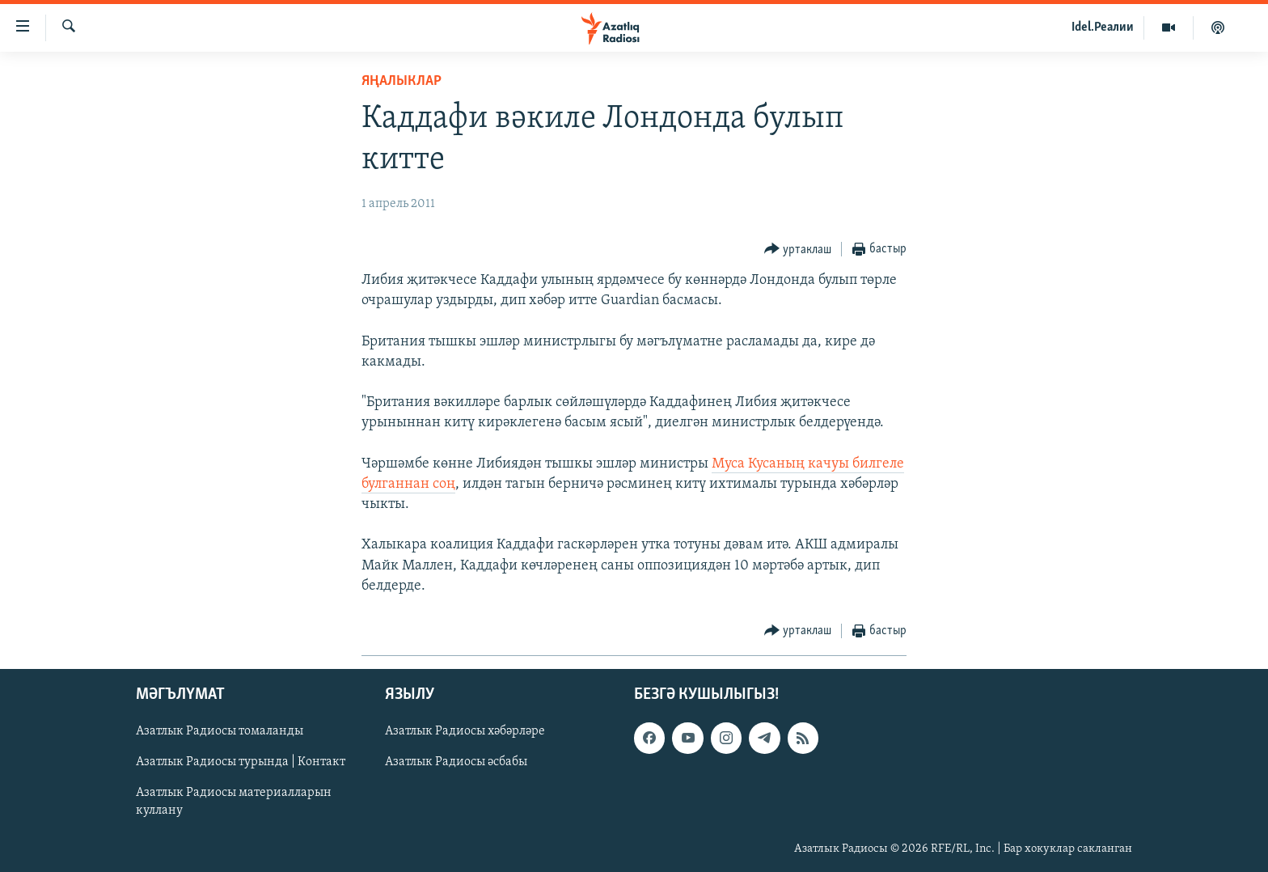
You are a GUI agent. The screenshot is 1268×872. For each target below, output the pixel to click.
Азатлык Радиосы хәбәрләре (465, 731)
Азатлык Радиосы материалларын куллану (234, 801)
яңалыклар (401, 81)
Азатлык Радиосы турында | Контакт (240, 762)
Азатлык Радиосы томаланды (219, 731)
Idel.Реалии (1102, 27)
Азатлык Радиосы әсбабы (456, 762)
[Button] (798, 249)
